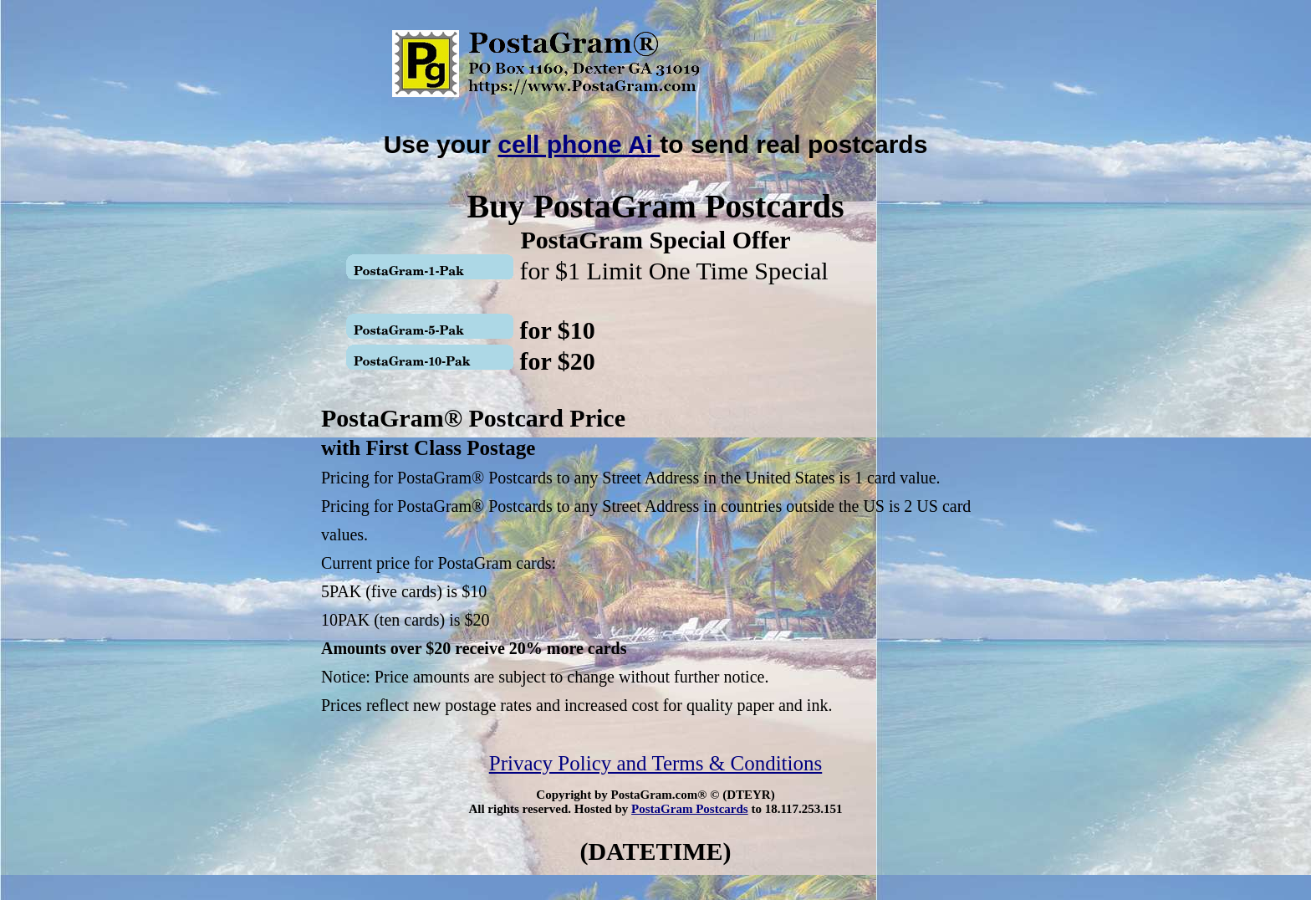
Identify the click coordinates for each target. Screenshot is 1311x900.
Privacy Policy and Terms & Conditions (655, 763)
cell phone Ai (578, 144)
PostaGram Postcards (689, 809)
